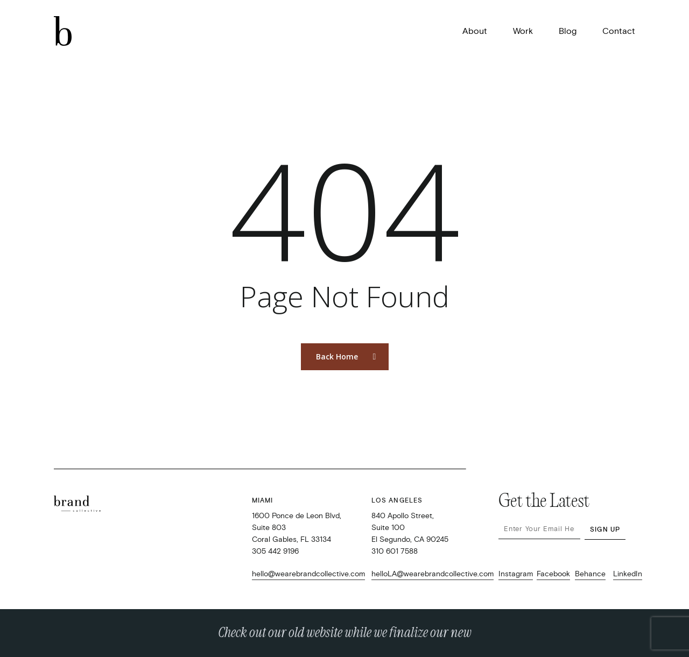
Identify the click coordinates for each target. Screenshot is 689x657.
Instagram (515, 574)
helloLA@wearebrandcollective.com (432, 574)
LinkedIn (627, 574)
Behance (590, 574)
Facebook (553, 574)
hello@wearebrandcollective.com (308, 574)
